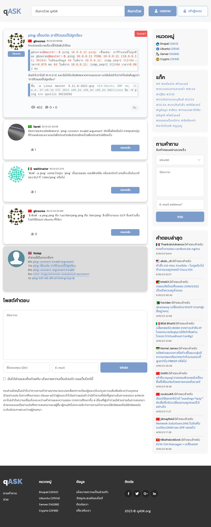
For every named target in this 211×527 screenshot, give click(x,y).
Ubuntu (16, 53)
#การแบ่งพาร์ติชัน (189, 110)
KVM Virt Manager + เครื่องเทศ (177, 444)
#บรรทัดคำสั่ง (176, 105)
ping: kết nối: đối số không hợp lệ (53, 278)
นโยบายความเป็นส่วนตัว (57, 378)
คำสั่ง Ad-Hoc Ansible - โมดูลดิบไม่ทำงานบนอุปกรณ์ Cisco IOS (180, 268)
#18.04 (190, 89)
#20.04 (161, 105)
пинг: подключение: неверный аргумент (61, 274)
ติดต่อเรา (82, 504)
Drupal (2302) (48, 492)
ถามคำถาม (10, 493)
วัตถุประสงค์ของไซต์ (89, 498)
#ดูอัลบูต (162, 110)
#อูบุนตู (177, 126)
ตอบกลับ (125, 148)
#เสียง (173, 110)
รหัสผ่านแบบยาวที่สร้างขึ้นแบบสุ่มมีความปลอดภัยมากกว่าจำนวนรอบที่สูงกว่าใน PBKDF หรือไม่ (179, 357)
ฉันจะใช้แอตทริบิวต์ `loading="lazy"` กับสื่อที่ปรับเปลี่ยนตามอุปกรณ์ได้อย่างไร (180, 402)
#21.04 (189, 100)
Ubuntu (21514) (49, 498)
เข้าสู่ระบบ (195, 11)
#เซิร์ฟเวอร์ (193, 105)
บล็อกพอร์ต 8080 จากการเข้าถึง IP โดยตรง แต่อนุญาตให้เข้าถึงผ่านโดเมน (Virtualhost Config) (179, 332)
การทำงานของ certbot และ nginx (178, 249)
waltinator (40, 168)
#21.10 (170, 94)
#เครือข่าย (167, 84)
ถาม (180, 216)
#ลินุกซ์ (160, 115)
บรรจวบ (164, 11)
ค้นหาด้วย (134, 11)
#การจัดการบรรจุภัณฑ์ (170, 100)
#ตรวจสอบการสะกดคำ (170, 89)
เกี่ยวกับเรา (83, 510)
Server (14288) (49, 504)
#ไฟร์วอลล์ (173, 115)
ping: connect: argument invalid (53, 270)
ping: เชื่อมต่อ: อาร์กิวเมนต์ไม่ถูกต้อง (54, 266)
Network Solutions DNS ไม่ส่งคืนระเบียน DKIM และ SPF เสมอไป (178, 425)
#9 (158, 84)
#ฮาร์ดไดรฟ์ (163, 126)
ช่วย (6, 499)
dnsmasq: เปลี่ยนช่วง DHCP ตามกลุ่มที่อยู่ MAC (180, 309)
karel (36, 126)
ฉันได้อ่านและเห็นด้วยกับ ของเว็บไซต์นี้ (48, 379)
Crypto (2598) (48, 510)
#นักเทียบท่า (188, 121)
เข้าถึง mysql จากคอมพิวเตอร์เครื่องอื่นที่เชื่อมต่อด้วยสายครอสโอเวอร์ (179, 380)
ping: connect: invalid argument (53, 262)
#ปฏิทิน (160, 94)
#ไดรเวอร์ (181, 84)
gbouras (39, 41)
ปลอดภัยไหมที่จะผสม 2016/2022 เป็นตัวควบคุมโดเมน (177, 288)
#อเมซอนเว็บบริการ (168, 121)
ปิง (134, 108)
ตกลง (124, 367)
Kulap (37, 253)
